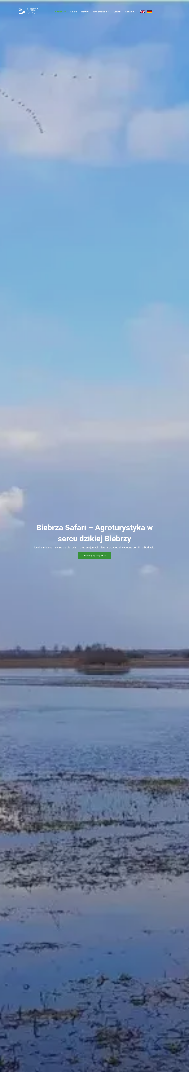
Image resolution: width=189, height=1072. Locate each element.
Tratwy (84, 11)
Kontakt (129, 11)
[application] (64, 12)
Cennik (117, 11)
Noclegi (60, 12)
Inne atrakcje (101, 12)
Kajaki (73, 11)
